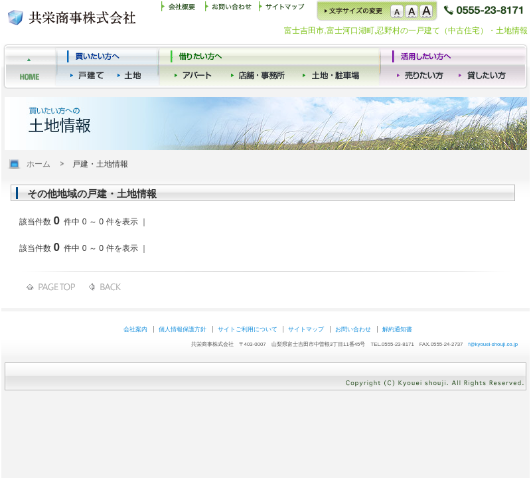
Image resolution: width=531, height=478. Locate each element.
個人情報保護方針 (182, 329)
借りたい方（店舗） (260, 66)
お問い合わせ (231, 10)
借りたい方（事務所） (332, 66)
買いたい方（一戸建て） (89, 66)
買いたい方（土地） (132, 66)
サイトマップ (284, 10)
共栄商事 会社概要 (182, 10)
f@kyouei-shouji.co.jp (493, 344)
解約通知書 (397, 329)
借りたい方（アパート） (197, 66)
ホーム (38, 164)
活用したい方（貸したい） (483, 66)
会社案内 (135, 329)
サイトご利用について (247, 329)
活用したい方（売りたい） (421, 66)
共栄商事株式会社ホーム (30, 66)
